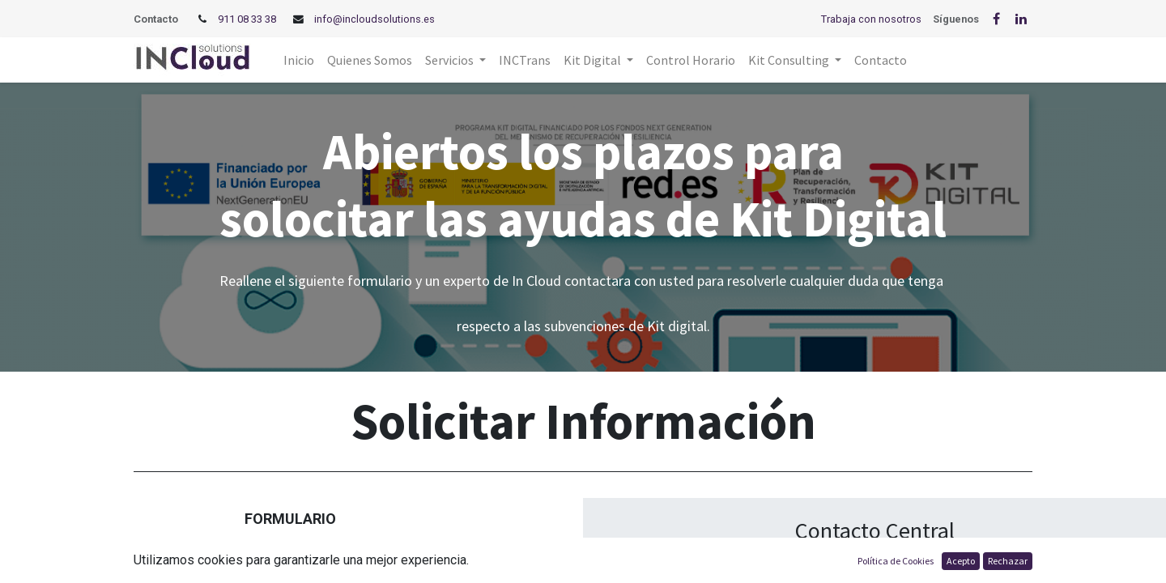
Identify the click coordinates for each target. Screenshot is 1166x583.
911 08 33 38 (247, 19)
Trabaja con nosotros (871, 19)
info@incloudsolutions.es (374, 19)
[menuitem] (299, 60)
